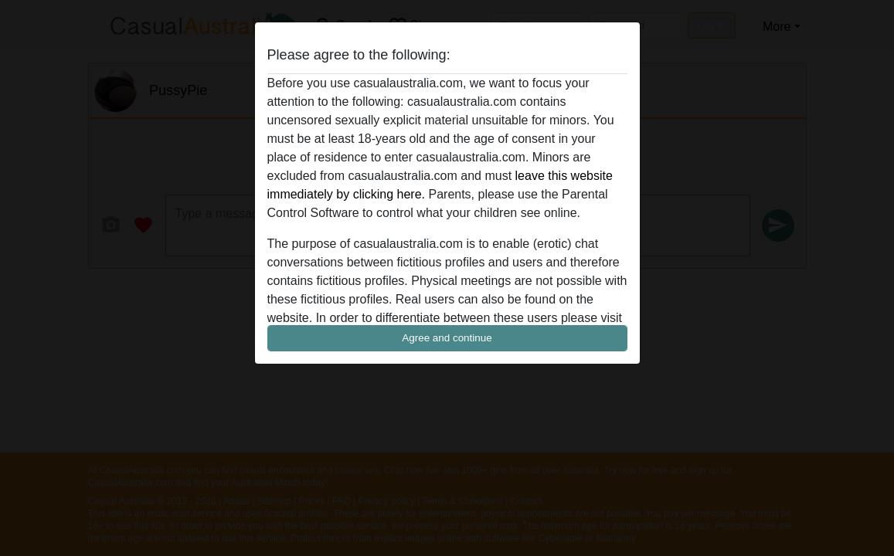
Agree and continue (446, 338)
